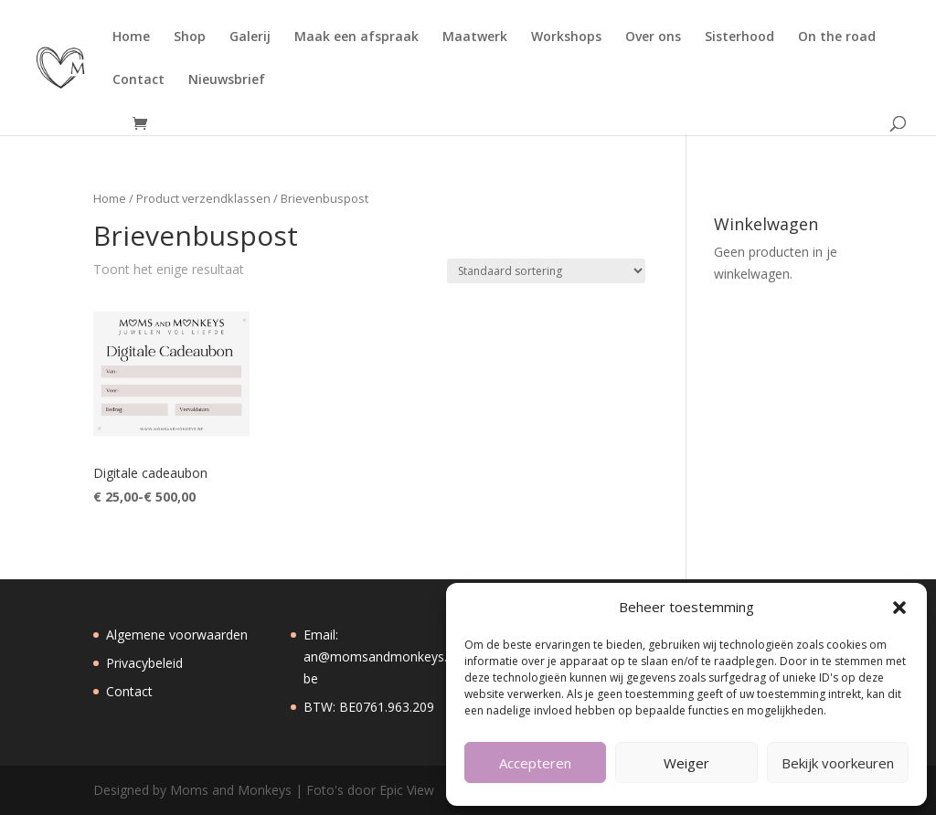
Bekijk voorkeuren (838, 763)
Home (131, 37)
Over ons (653, 37)
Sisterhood (739, 37)
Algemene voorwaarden (177, 634)
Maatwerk (474, 37)
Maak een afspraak (356, 37)
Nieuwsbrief (226, 80)
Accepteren (535, 763)
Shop (190, 37)
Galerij (250, 37)
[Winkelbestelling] (546, 271)
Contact (138, 80)
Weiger (686, 763)
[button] (899, 607)
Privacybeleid (144, 663)
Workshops (566, 37)
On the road (837, 37)
